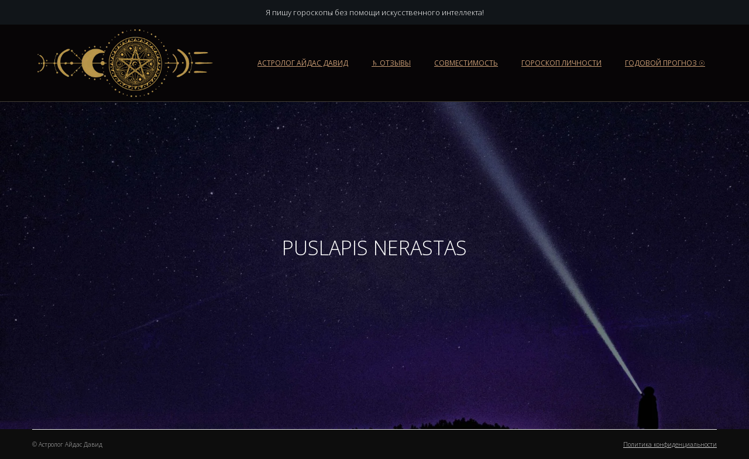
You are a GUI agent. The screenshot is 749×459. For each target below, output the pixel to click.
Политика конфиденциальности (670, 444)
